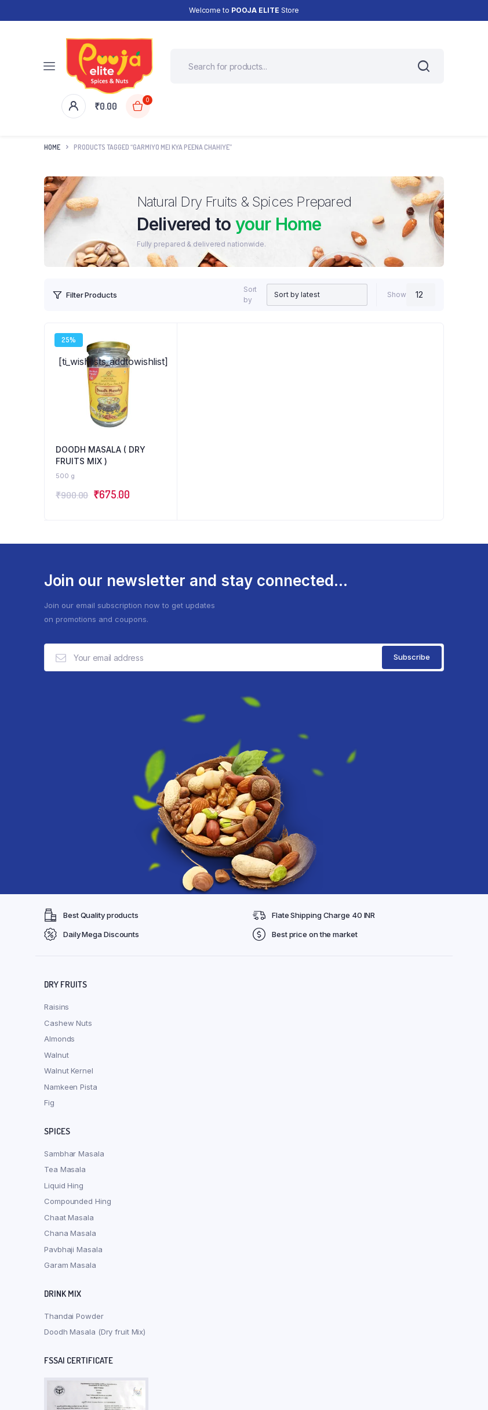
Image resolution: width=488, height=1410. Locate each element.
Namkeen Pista (70, 1086)
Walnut (56, 1055)
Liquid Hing (63, 1185)
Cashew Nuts (68, 1023)
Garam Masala (70, 1265)
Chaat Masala (69, 1217)
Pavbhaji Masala (73, 1249)
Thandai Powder (74, 1316)
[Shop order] (307, 294)
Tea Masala (65, 1169)
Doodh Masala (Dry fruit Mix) (94, 1331)
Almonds (59, 1038)
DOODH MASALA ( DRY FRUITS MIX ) (100, 455)
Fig (49, 1102)
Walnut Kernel (68, 1070)
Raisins (56, 1006)
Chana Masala (70, 1233)
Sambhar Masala (74, 1153)
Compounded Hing (77, 1201)
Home (52, 147)
